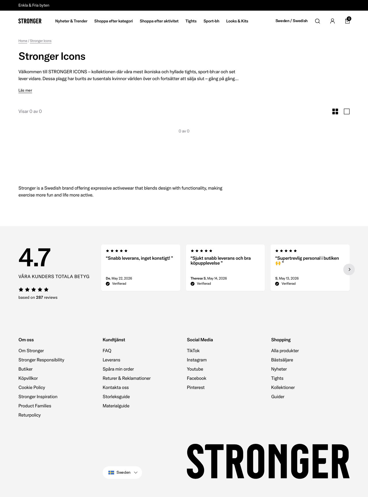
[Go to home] (29, 21)
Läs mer (25, 90)
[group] (140, 269)
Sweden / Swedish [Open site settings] (291, 20)
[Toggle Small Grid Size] (335, 111)
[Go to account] (332, 21)
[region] (225, 269)
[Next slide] (349, 269)
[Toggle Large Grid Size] (347, 111)
